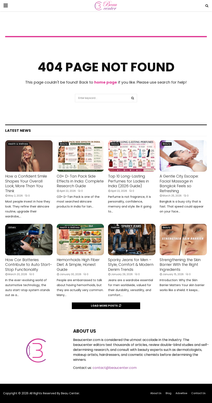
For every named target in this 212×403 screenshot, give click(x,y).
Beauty (64, 143)
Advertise (181, 393)
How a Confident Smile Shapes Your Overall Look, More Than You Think (26, 183)
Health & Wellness (18, 143)
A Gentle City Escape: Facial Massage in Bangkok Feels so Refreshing (179, 183)
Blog (168, 393)
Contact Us (198, 393)
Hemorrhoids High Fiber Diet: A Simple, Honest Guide (78, 264)
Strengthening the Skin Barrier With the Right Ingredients (180, 264)
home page (105, 82)
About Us (155, 393)
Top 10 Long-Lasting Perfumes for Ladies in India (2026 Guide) (128, 181)
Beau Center (70, 393)
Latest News (18, 130)
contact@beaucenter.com (115, 367)
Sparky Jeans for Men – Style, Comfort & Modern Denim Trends (130, 264)
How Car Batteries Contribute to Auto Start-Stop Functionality (28, 264)
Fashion (115, 227)
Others (12, 227)
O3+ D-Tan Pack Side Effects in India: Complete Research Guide (80, 181)
